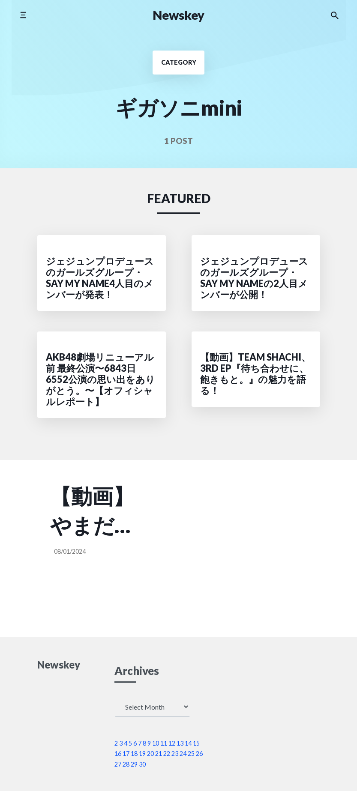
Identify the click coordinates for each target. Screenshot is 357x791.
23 (174, 753)
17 (126, 753)
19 (142, 753)
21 (158, 753)
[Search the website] (335, 15)
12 (171, 743)
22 (166, 753)
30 (142, 764)
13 (180, 743)
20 (150, 753)
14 (188, 743)
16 (117, 753)
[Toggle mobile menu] (23, 14)
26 (199, 753)
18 (134, 753)
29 (134, 764)
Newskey (178, 15)
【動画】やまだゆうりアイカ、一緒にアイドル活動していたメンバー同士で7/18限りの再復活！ (93, 512)
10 (155, 743)
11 (163, 743)
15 (196, 743)
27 (117, 764)
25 (191, 753)
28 (126, 764)
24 (183, 753)
